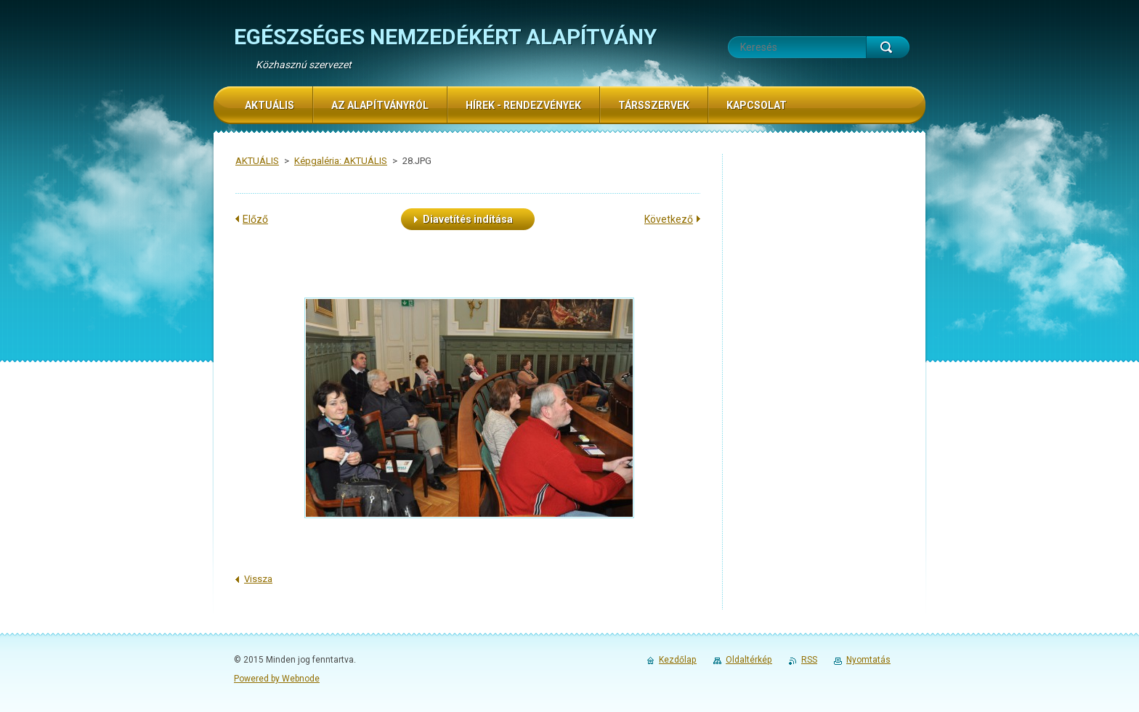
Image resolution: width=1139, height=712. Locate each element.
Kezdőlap (678, 660)
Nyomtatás (868, 660)
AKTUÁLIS (257, 160)
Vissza (258, 578)
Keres (887, 47)
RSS (809, 660)
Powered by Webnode (277, 679)
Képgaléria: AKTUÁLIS (340, 160)
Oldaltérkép (749, 660)
